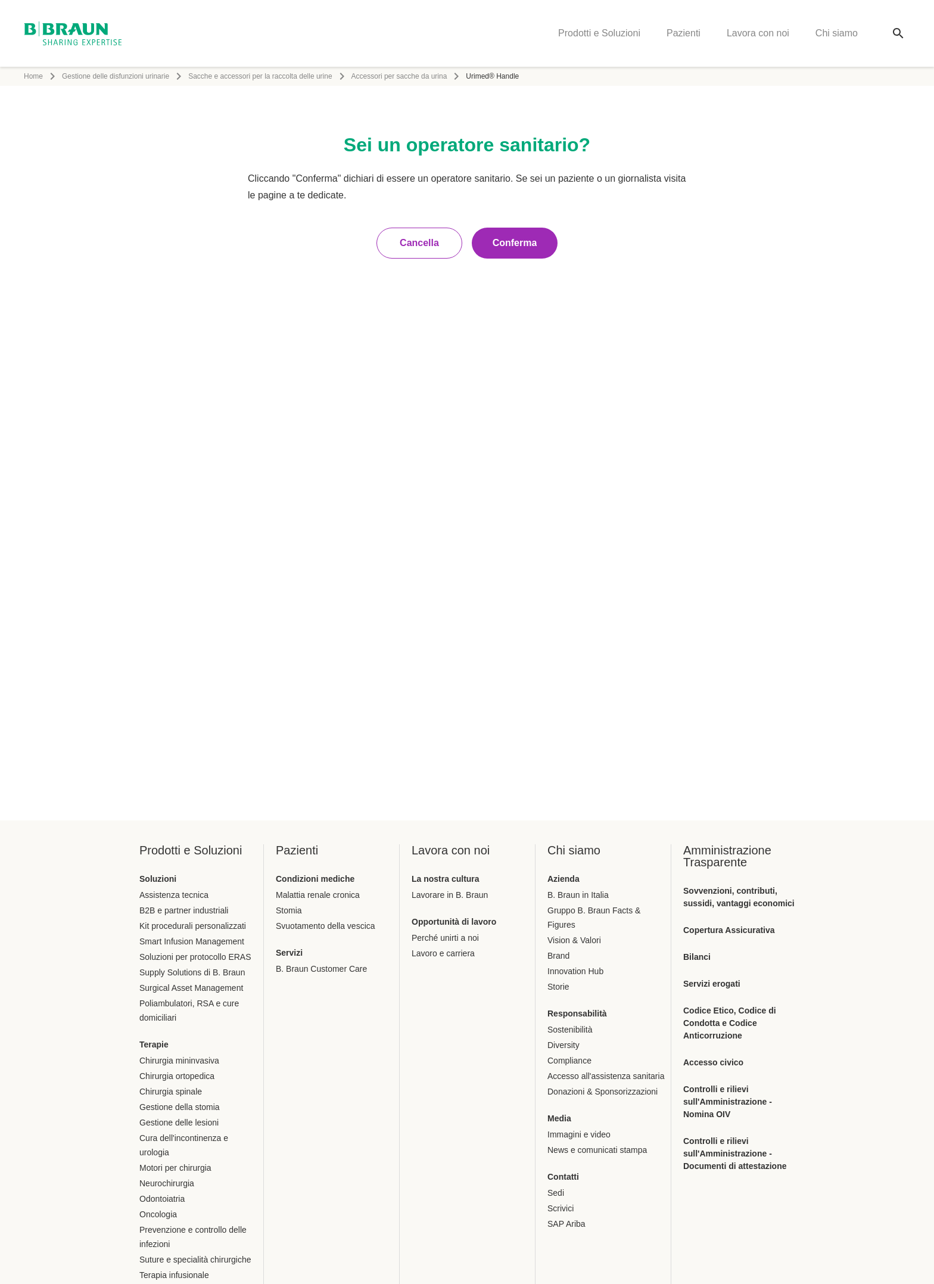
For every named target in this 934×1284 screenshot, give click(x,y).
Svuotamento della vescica (325, 926)
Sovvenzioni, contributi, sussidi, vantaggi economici (739, 897)
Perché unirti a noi (445, 938)
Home (33, 76)
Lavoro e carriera (443, 953)
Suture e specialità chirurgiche (195, 1259)
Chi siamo (836, 33)
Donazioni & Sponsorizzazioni (602, 1091)
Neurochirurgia (166, 1183)
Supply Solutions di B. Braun (192, 972)
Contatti (563, 1177)
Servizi (289, 952)
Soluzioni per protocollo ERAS (195, 957)
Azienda (563, 879)
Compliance (569, 1060)
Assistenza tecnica (173, 895)
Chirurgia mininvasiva (179, 1060)
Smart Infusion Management (191, 941)
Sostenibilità (570, 1029)
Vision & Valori (574, 940)
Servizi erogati (711, 983)
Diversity (563, 1045)
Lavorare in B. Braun (450, 895)
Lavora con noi (758, 33)
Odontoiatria (162, 1199)
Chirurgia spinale (170, 1091)
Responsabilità (577, 1013)
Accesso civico (713, 1062)
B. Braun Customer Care (321, 969)
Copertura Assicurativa (729, 930)
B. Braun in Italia (578, 895)
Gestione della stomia (179, 1107)
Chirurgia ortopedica (176, 1076)
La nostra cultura (446, 879)
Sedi (555, 1193)
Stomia (289, 910)
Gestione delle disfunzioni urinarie (115, 76)
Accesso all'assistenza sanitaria (605, 1076)
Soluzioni (157, 879)
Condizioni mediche (315, 879)
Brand (558, 955)
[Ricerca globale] (898, 33)
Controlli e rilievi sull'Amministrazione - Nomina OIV (727, 1101)
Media (559, 1118)
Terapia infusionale (174, 1275)
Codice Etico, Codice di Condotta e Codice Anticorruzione (729, 1023)
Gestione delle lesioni (179, 1122)
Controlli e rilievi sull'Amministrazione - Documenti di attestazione (734, 1153)
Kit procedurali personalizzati (192, 926)
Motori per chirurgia (175, 1168)
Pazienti (683, 33)
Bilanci (697, 957)
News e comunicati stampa (597, 1150)
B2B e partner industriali (183, 910)
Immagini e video (579, 1134)
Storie (558, 986)
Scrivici (560, 1208)
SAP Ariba (566, 1224)
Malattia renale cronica (318, 895)
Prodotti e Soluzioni (599, 33)
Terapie (154, 1044)
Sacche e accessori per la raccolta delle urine (260, 76)
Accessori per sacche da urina (399, 76)
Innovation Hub (575, 971)
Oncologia (158, 1214)
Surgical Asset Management (191, 988)
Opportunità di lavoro (454, 922)
